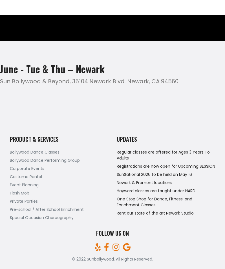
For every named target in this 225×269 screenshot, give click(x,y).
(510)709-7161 (19, 7)
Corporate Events (27, 168)
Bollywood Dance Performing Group (45, 160)
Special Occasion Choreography (42, 217)
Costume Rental (26, 177)
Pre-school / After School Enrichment (47, 209)
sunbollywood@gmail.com (194, 7)
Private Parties (24, 201)
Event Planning (24, 185)
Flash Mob (19, 193)
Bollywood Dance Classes (34, 152)
